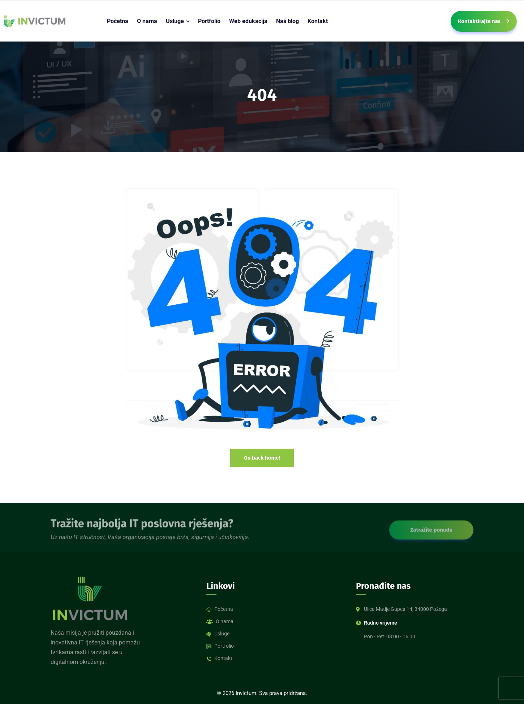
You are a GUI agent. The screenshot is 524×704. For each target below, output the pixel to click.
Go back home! (262, 458)
